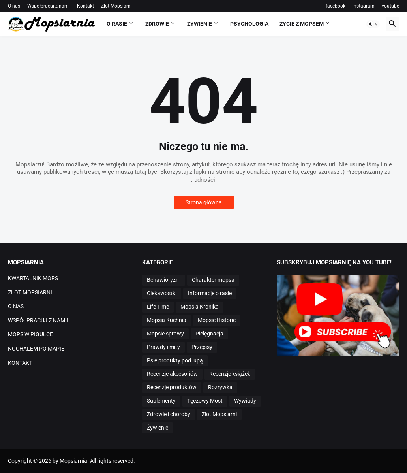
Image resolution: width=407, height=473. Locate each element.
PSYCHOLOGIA (249, 24)
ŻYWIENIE (199, 24)
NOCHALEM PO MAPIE (36, 348)
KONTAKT (20, 363)
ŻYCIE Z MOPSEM (301, 24)
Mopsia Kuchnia (166, 320)
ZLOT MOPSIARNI (30, 292)
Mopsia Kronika (199, 306)
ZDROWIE (157, 24)
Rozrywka (220, 387)
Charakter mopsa (213, 280)
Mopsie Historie (217, 320)
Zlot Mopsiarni (116, 6)
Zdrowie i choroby (168, 414)
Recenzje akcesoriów (172, 374)
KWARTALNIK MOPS (33, 278)
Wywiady (245, 401)
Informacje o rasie (210, 293)
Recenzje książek (229, 374)
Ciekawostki (161, 293)
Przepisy (201, 347)
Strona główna (204, 202)
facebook (335, 6)
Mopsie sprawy (165, 333)
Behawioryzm (163, 280)
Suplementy (161, 401)
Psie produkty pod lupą (175, 360)
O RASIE (117, 24)
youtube (390, 6)
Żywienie (157, 427)
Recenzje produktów (172, 387)
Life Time (158, 306)
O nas (14, 6)
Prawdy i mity (163, 347)
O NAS (16, 306)
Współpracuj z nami (48, 6)
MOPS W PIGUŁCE (30, 334)
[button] (373, 24)
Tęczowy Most (205, 401)
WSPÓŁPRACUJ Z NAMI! (38, 320)
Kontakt (85, 6)
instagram (364, 6)
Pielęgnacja (209, 333)
